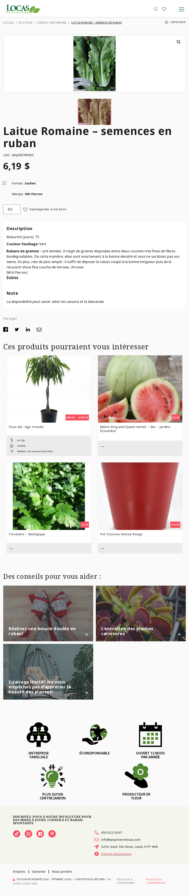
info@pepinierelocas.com (117, 839)
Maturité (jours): (20, 236)
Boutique (25, 22)
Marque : (18, 194)
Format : (18, 183)
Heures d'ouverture (112, 853)
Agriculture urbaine (51, 22)
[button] (179, 42)
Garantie (38, 871)
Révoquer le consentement (126, 881)
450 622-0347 (108, 832)
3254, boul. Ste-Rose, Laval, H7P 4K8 (126, 846)
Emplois (19, 871)
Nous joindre (62, 871)
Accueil (8, 22)
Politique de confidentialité (155, 881)
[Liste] (164, 9)
